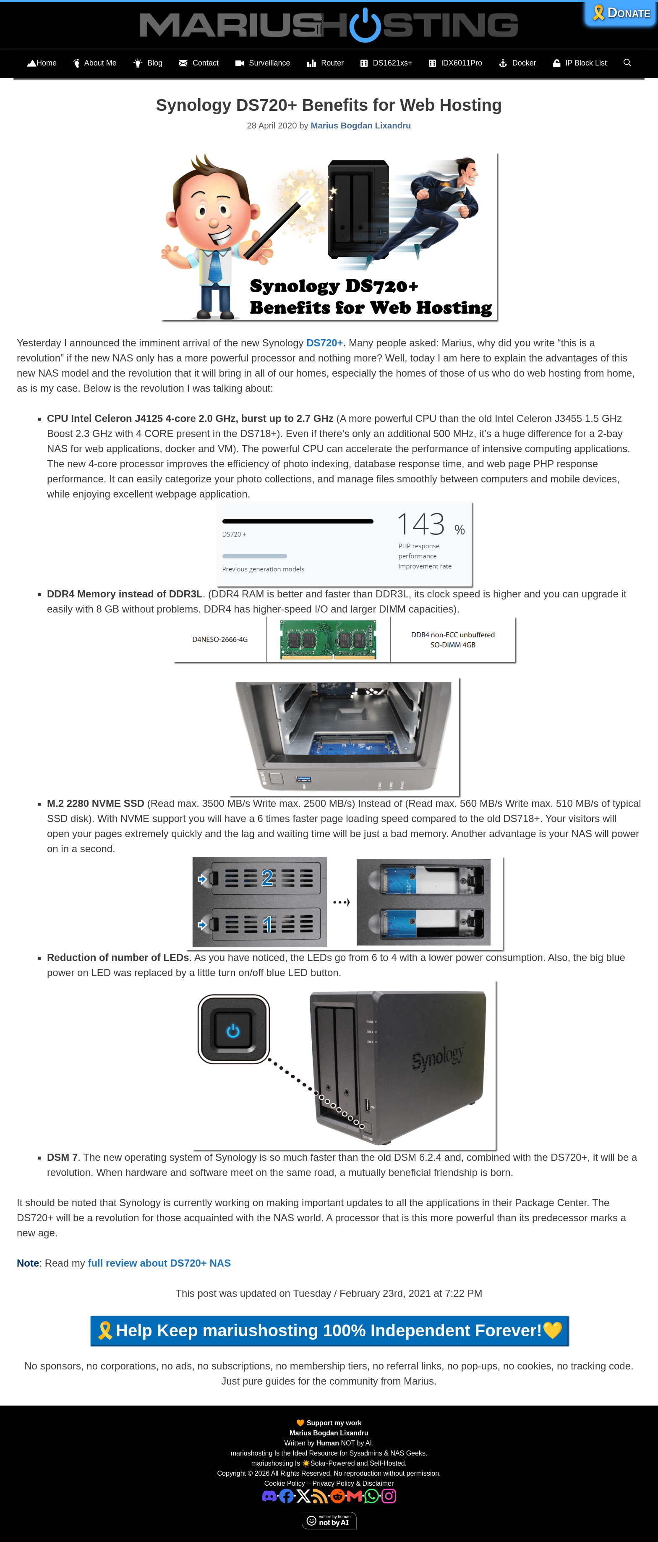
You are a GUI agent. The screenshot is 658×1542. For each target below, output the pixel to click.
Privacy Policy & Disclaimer (353, 1483)
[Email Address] (354, 1495)
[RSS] (320, 1495)
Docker (517, 63)
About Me (95, 63)
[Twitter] (303, 1495)
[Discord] (269, 1495)
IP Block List (580, 63)
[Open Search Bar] (627, 63)
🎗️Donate (620, 12)
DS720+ (324, 342)
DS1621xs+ (386, 63)
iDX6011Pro (455, 63)
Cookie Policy (284, 1483)
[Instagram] (388, 1495)
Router (325, 63)
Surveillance (262, 63)
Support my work (333, 1423)
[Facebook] (286, 1495)
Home (42, 63)
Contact (199, 63)
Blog (148, 63)
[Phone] (337, 1495)
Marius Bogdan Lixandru (329, 1433)
